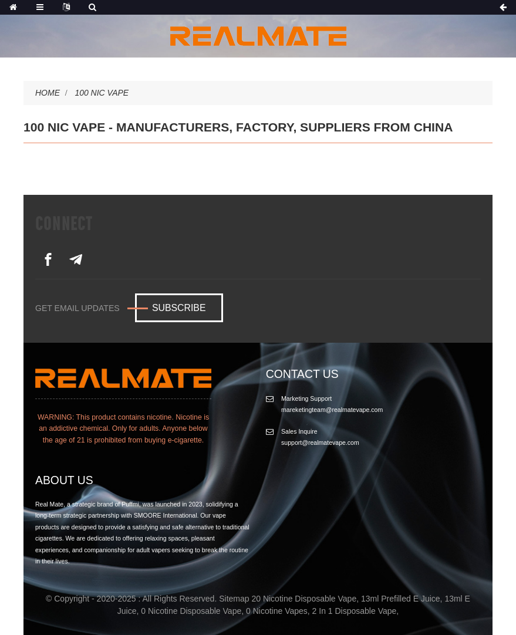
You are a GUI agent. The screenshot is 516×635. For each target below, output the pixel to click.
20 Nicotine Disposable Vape (303, 598)
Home (47, 92)
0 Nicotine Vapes (277, 611)
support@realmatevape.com (320, 442)
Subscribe (178, 308)
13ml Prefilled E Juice (400, 598)
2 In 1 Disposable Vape (354, 611)
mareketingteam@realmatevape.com (332, 409)
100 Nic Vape (102, 92)
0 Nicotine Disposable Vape (191, 611)
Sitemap (234, 598)
